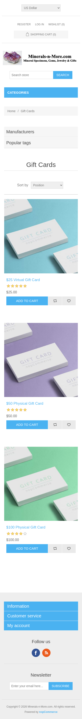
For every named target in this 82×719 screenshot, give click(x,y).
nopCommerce (48, 712)
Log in (39, 24)
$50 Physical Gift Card (24, 403)
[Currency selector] (40, 7)
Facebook (36, 653)
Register (24, 24)
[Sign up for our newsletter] (29, 686)
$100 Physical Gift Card (25, 527)
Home (11, 111)
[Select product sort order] (47, 185)
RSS (46, 653)
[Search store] (31, 75)
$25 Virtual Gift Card (23, 280)
